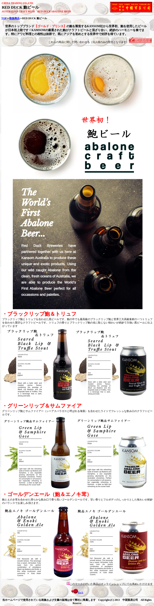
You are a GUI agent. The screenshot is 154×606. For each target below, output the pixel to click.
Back (77, 592)
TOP (4, 18)
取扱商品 (14, 18)
